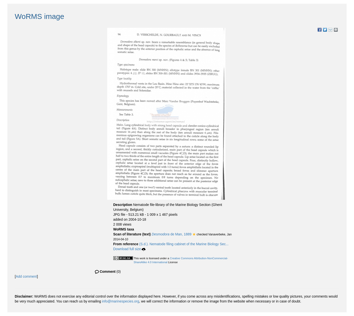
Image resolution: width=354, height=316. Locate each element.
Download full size (129, 249)
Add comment (26, 276)
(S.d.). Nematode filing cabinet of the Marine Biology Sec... (183, 244)
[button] (194, 234)
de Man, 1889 (172, 234)
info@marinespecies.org (120, 301)
